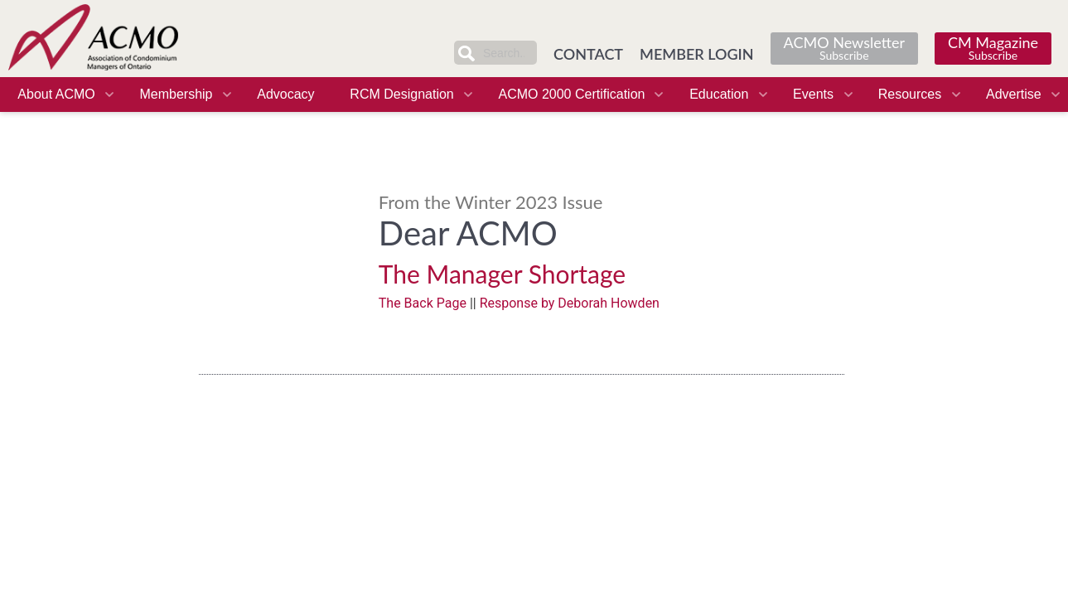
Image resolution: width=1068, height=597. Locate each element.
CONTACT (588, 54)
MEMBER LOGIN (697, 54)
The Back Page (422, 303)
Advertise (1013, 94)
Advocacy (285, 94)
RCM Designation (401, 94)
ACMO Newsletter (844, 47)
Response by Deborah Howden (570, 303)
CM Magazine (993, 47)
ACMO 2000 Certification (571, 94)
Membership (175, 94)
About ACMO (55, 94)
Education (718, 94)
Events (813, 94)
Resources (909, 94)
